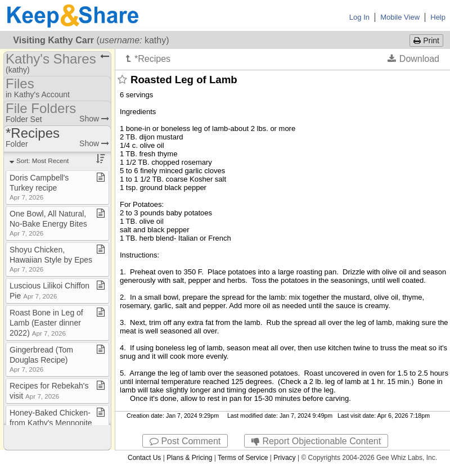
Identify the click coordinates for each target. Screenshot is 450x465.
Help (438, 17)
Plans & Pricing (189, 458)
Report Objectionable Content (316, 441)
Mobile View (400, 17)
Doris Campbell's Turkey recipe (39, 187)
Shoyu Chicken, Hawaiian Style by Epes (51, 259)
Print (426, 40)
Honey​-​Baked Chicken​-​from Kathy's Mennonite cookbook (51, 422)
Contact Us (144, 458)
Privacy (284, 458)
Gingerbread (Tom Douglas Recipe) (41, 359)
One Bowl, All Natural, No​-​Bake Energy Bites (48, 223)
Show (94, 118)
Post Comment (185, 441)
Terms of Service (243, 458)
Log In (359, 17)
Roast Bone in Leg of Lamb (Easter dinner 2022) (46, 322)
